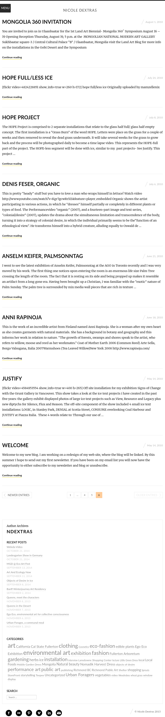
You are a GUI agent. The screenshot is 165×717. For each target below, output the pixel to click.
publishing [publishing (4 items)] (67, 670)
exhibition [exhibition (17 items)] (81, 653)
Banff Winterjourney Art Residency (26, 589)
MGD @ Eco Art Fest (18, 563)
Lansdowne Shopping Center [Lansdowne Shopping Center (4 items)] (95, 660)
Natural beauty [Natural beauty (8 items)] (68, 664)
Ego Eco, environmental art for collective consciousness (38, 614)
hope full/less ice (27, 77)
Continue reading (12, 57)
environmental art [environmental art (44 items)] (46, 652)
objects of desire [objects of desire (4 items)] (125, 664)
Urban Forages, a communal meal (25, 622)
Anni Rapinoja (22, 317)
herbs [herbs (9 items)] (33, 659)
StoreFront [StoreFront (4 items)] (14, 675)
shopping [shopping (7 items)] (134, 670)
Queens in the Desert (19, 605)
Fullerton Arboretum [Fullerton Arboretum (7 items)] (125, 654)
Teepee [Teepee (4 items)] (40, 675)
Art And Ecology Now (19, 572)
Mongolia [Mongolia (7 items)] (49, 664)
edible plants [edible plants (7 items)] (125, 646)
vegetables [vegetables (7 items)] (103, 675)
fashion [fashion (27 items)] (100, 652)
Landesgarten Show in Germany (25, 555)
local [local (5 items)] (142, 660)
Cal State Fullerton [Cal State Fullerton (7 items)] (44, 646)
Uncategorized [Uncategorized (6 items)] (55, 675)
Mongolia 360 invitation (37, 22)
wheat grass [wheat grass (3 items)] (137, 675)
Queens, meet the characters (23, 597)
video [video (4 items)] (114, 675)
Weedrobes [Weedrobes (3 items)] (124, 675)
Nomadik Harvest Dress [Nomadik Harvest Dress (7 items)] (97, 664)
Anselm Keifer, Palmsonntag (42, 256)
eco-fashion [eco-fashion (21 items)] (102, 646)
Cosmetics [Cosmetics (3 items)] (84, 646)
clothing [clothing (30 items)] (68, 645)
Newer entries (18, 495)
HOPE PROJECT (21, 117)
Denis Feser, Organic (31, 184)
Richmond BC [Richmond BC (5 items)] (82, 670)
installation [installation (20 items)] (56, 659)
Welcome (15, 445)
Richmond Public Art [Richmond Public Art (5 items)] (105, 670)
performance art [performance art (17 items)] (24, 669)
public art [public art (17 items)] (50, 669)
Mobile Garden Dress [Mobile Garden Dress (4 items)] (29, 664)
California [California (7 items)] (23, 646)
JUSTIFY (12, 378)
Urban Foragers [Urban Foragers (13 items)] (80, 674)
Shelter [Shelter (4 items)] (123, 670)
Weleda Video (14, 547)
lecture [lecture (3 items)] (115, 660)
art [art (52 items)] (11, 645)
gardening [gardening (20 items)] (18, 659)
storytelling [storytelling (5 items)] (28, 675)
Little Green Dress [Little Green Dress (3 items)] (129, 660)
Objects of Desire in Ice (20, 580)
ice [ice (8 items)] (41, 660)
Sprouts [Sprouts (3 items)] (145, 670)
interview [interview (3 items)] (73, 660)
